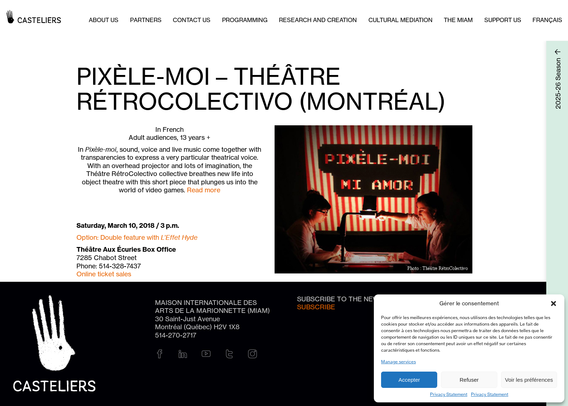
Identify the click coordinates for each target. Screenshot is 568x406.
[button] (553, 303)
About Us (103, 20)
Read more (203, 190)
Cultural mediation (400, 20)
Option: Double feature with (136, 237)
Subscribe (316, 307)
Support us (502, 20)
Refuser (469, 380)
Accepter (409, 380)
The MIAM (458, 20)
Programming (245, 20)
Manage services (398, 361)
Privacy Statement (448, 394)
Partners (146, 20)
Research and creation (318, 20)
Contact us (191, 20)
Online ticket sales (103, 274)
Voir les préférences (529, 380)
